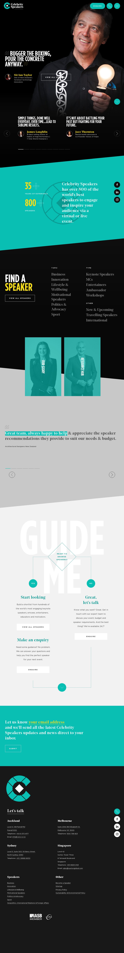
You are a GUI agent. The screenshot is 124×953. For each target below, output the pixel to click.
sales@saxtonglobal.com (73, 868)
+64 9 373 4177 (22, 833)
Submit (13, 748)
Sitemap (59, 886)
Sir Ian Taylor (23, 75)
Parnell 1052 (12, 830)
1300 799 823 (72, 833)
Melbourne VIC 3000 (66, 830)
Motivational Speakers (61, 297)
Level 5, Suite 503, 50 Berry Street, (21, 851)
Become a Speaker (63, 883)
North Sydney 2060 (15, 855)
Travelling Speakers (101, 315)
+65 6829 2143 (73, 865)
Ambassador (96, 290)
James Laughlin (37, 132)
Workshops (95, 295)
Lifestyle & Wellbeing (59, 287)
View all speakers (56, 77)
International (96, 320)
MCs (89, 280)
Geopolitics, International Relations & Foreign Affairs (28, 903)
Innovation (60, 280)
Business (58, 274)
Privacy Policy (61, 889)
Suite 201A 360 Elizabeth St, (69, 827)
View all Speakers (33, 627)
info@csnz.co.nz (19, 837)
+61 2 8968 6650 (23, 858)
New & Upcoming (99, 310)
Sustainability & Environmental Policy (70, 893)
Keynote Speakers (100, 274)
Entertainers (96, 285)
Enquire (97, 6)
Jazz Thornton (84, 132)
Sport (55, 314)
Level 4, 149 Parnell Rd (16, 827)
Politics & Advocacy (58, 307)
